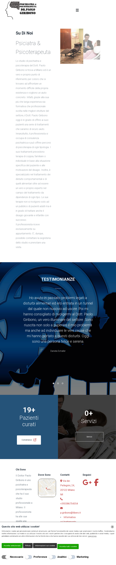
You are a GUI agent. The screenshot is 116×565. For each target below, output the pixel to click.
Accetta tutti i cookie (68, 546)
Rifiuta (28, 545)
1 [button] (53, 387)
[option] (58, 329)
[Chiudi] (112, 527)
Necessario (16, 556)
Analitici (61, 556)
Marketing (83, 556)
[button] (77, 10)
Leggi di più (92, 536)
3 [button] (62, 387)
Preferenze (40, 556)
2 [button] (58, 387)
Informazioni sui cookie (45, 545)
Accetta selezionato (12, 545)
